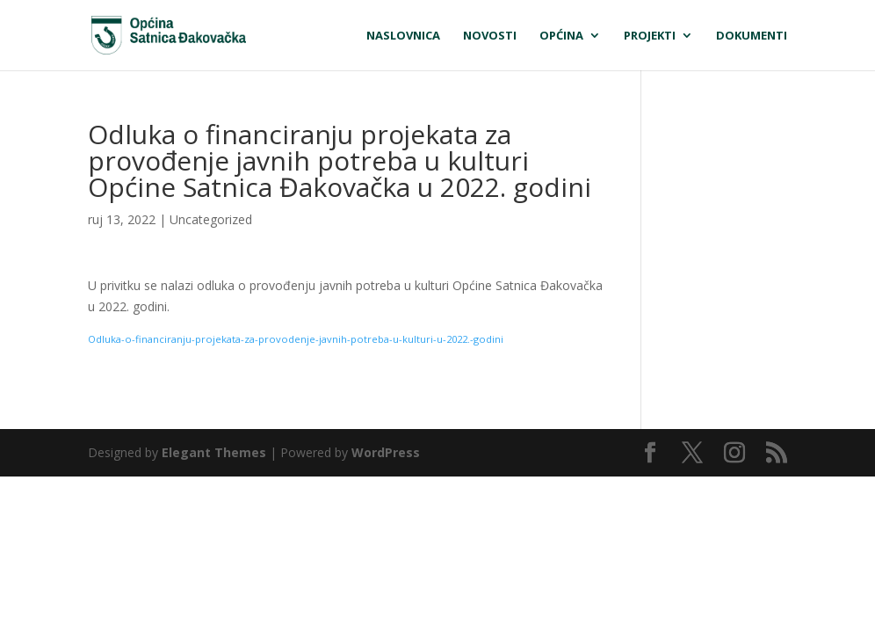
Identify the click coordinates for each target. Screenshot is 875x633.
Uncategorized (211, 219)
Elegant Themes (214, 452)
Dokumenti (751, 36)
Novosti (490, 36)
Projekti (650, 36)
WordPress (385, 452)
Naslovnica (403, 36)
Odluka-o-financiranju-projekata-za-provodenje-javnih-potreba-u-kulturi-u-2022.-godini (295, 339)
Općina (561, 36)
